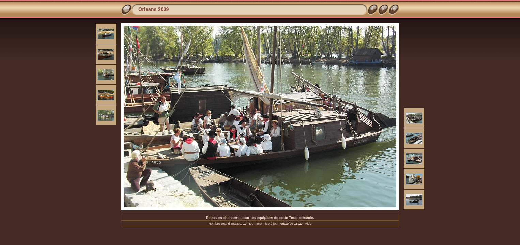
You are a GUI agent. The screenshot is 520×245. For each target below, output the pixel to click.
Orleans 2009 (153, 9)
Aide (308, 223)
